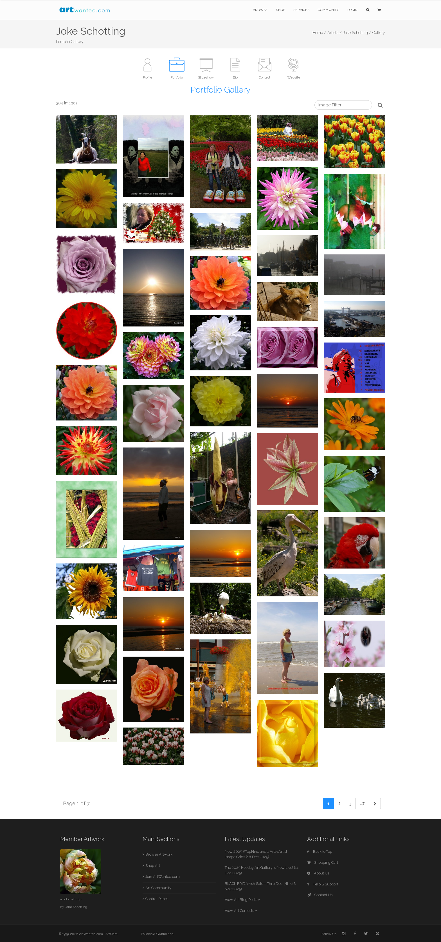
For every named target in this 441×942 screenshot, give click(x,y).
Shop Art (152, 865)
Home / (319, 32)
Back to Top (319, 851)
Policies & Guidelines (157, 934)
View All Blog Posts (242, 900)
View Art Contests (241, 911)
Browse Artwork (158, 854)
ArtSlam (111, 934)
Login (352, 10)
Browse (260, 10)
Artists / (334, 32)
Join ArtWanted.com (162, 876)
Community (328, 10)
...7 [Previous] (362, 803)
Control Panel (156, 899)
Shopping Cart (322, 862)
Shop (280, 10)
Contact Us (319, 895)
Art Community (158, 888)
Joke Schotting (76, 907)
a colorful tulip (70, 899)
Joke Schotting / (357, 32)
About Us (318, 873)
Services (301, 10)
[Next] (375, 803)
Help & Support (322, 884)
